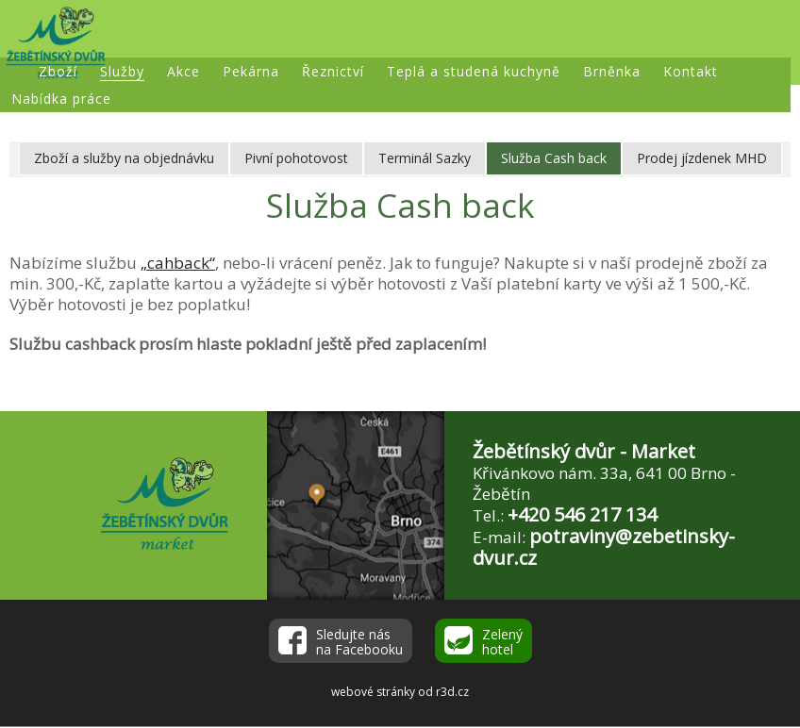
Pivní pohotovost (296, 158)
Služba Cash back (554, 158)
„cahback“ (178, 262)
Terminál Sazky (424, 158)
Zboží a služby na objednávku (124, 158)
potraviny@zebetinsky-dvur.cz (604, 547)
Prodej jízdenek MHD (702, 158)
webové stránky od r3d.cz (400, 692)
